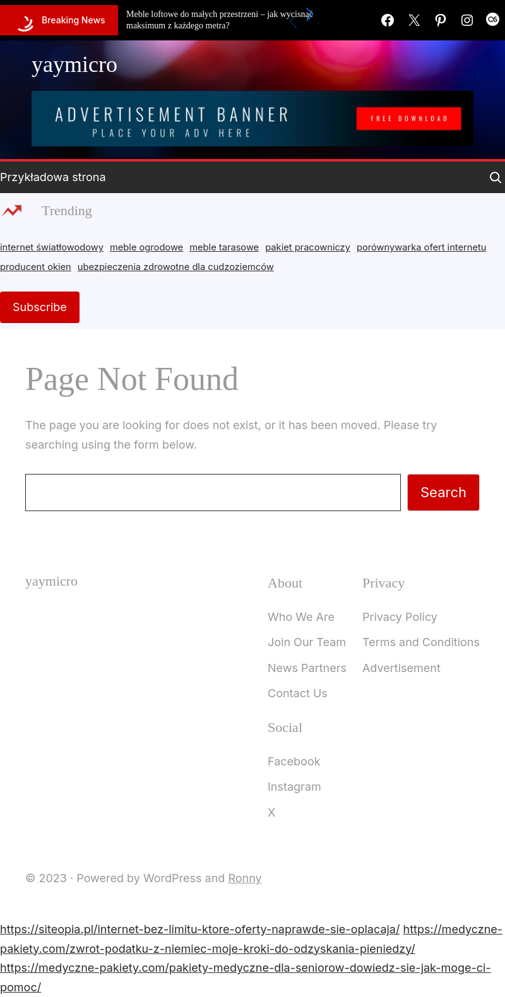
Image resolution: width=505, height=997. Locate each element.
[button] (310, 14)
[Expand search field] (495, 177)
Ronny (244, 878)
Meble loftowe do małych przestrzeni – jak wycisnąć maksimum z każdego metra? (219, 19)
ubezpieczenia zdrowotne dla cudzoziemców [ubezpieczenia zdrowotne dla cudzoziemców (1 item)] (176, 267)
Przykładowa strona (53, 177)
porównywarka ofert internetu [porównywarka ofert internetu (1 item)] (421, 247)
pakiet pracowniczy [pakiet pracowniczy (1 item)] (307, 247)
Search (443, 492)
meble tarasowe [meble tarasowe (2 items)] (224, 247)
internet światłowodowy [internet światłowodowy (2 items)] (52, 247)
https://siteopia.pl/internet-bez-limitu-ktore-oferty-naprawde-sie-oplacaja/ (200, 929)
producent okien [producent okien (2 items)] (35, 267)
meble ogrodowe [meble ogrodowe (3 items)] (146, 247)
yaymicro (74, 64)
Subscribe (40, 307)
